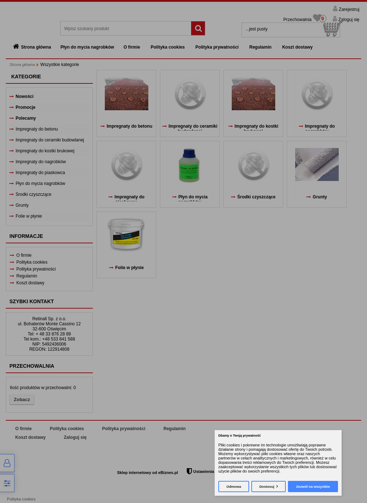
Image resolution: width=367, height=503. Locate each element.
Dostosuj (266, 486)
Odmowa (233, 486)
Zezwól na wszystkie (313, 486)
